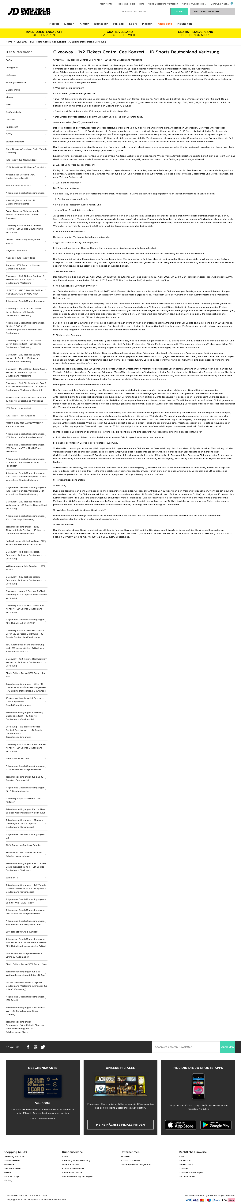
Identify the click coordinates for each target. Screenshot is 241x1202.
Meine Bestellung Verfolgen (77, 1176)
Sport (133, 23)
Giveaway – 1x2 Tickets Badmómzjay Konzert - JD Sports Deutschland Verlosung (26, 662)
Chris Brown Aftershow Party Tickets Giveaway (26, 151)
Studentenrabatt (15, 141)
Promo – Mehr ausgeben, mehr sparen (23, 241)
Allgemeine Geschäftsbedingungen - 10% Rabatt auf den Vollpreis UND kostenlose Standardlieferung (26, 491)
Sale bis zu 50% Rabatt (18, 185)
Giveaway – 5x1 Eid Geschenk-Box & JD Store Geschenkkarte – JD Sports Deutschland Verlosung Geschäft (26, 386)
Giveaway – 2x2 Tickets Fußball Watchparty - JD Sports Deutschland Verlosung (26, 505)
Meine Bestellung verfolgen (163, 3)
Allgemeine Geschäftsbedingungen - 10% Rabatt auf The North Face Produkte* (26, 448)
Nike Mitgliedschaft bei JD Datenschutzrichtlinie (20, 202)
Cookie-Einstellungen (191, 1172)
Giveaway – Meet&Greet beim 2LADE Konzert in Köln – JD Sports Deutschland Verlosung (26, 372)
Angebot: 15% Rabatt (17, 250)
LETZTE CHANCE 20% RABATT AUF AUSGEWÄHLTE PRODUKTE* (26, 292)
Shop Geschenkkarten (42, 1118)
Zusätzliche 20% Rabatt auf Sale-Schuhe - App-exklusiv (24, 854)
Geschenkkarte (12, 1168)
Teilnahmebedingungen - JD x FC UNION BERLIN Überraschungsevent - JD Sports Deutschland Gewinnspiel (26, 687)
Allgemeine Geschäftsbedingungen (25, 193)
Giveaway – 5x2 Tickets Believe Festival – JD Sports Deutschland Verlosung (24, 229)
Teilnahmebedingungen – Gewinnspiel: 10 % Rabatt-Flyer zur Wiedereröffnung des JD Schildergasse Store (25, 1026)
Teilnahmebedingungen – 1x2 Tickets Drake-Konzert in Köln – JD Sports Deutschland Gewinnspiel (26, 888)
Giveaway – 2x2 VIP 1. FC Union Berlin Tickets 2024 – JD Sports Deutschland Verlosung (23, 344)
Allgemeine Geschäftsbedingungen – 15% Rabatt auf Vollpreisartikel (26, 912)
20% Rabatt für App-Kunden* (22, 931)
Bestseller (101, 23)
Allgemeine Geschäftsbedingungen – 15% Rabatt (26, 998)
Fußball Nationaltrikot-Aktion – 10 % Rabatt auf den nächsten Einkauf (26, 543)
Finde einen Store (72, 1172)
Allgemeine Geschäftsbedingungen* (25, 301)
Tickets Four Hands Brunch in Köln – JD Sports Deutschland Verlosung (26, 399)
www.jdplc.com (38, 1195)
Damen (69, 23)
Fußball (118, 23)
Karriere (125, 1156)
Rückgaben (12, 67)
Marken (147, 23)
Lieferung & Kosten (14, 1156)
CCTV (9, 134)
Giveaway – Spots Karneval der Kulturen (23, 800)
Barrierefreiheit (187, 1176)
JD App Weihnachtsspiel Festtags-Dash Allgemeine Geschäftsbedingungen (25, 701)
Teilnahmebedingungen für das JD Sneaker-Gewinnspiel (24, 779)
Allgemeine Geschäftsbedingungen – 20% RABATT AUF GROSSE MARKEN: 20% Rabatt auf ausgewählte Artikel (26, 942)
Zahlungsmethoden (16, 82)
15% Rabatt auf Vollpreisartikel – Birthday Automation (24, 955)
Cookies (10, 119)
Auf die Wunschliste (193, 3)
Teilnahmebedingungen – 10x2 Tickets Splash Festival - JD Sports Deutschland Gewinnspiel (25, 530)
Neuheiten (184, 23)
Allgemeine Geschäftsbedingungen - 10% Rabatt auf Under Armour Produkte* (26, 462)
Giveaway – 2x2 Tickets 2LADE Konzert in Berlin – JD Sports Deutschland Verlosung (23, 358)
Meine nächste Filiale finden (120, 1124)
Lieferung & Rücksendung (76, 1160)
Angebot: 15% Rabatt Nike (20, 258)
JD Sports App (12, 1176)
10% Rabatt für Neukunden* (21, 160)
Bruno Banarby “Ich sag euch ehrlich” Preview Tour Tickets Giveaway (22, 214)
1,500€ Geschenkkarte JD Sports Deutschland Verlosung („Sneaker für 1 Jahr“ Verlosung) (26, 986)
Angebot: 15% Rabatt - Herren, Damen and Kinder (23, 267)
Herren (54, 23)
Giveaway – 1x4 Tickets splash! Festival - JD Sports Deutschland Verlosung (24, 555)
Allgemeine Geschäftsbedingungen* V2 (25, 836)
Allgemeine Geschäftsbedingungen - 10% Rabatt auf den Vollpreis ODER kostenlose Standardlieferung (26, 476)
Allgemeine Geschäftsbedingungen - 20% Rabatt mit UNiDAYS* (26, 621)
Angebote (165, 23)
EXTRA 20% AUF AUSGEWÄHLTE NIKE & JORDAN (24, 425)
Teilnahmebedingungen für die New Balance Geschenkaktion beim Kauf (25, 811)
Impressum (12, 127)
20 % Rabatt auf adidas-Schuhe (23, 845)
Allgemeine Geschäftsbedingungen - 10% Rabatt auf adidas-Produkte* (26, 436)
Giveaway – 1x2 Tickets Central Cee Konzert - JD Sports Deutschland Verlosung (26, 748)
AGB (8, 104)
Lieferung (11, 75)
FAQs (9, 60)
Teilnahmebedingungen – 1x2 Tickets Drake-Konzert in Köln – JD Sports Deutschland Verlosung (26, 867)
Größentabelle (13, 112)
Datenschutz (13, 89)
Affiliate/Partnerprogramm (136, 1164)
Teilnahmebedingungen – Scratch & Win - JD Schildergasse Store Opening (25, 1011)
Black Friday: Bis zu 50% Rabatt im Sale (25, 675)
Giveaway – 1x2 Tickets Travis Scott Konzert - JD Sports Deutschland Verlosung (26, 609)
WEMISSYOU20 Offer (17, 758)
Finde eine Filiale (125, 3)
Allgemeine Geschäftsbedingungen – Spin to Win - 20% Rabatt (26, 901)
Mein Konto (106, 3)
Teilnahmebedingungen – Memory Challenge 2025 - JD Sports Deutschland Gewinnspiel (24, 823)
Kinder (84, 23)
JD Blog (8, 1180)
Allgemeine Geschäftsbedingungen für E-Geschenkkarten (25, 789)
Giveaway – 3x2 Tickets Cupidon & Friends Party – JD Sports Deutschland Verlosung (25, 279)
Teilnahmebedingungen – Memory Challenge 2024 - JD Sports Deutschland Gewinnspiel (24, 716)
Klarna (9, 97)
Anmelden (227, 1047)
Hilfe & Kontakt (70, 1164)
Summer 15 (12, 877)
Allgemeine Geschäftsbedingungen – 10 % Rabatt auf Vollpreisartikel (26, 768)
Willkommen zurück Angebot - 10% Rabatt (25, 568)
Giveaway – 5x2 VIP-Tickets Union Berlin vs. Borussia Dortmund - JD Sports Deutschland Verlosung (25, 634)
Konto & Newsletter (73, 1168)
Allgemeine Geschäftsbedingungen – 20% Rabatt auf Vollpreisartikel (26, 923)
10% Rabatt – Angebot (18, 408)
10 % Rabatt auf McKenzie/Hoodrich (26, 167)
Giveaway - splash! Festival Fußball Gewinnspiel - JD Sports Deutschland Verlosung (26, 594)
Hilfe (141, 3)
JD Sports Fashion (131, 1160)
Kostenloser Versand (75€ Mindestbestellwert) (20, 176)
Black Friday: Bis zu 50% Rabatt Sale (26, 964)
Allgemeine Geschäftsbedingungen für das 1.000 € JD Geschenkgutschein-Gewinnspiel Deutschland (25, 327)
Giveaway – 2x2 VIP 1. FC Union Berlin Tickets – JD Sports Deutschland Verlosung (23, 312)
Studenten (9, 1164)
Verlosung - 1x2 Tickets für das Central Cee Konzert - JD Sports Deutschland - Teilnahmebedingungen (24, 731)
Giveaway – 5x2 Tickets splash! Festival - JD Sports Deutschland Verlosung (24, 580)
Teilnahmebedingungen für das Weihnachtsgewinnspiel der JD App (25, 973)
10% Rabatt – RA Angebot (20, 415)
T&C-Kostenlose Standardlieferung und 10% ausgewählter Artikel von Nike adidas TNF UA (25, 648)
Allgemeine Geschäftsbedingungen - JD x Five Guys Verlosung (26, 518)
